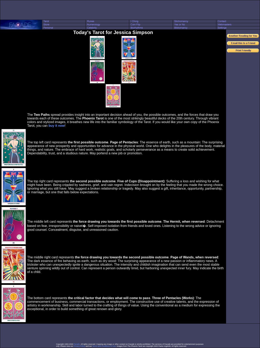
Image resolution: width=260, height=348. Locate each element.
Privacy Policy (79, 346)
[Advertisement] (130, 10)
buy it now (57, 125)
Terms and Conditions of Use (104, 346)
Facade (77, 344)
